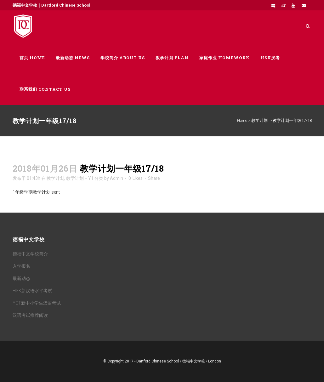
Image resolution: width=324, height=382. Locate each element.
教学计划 (259, 120)
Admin (116, 178)
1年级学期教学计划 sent (36, 192)
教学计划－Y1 (80, 178)
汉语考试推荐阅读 (30, 315)
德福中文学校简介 (30, 253)
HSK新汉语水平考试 (32, 290)
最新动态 (21, 278)
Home (242, 120)
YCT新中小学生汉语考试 (37, 302)
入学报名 (21, 266)
